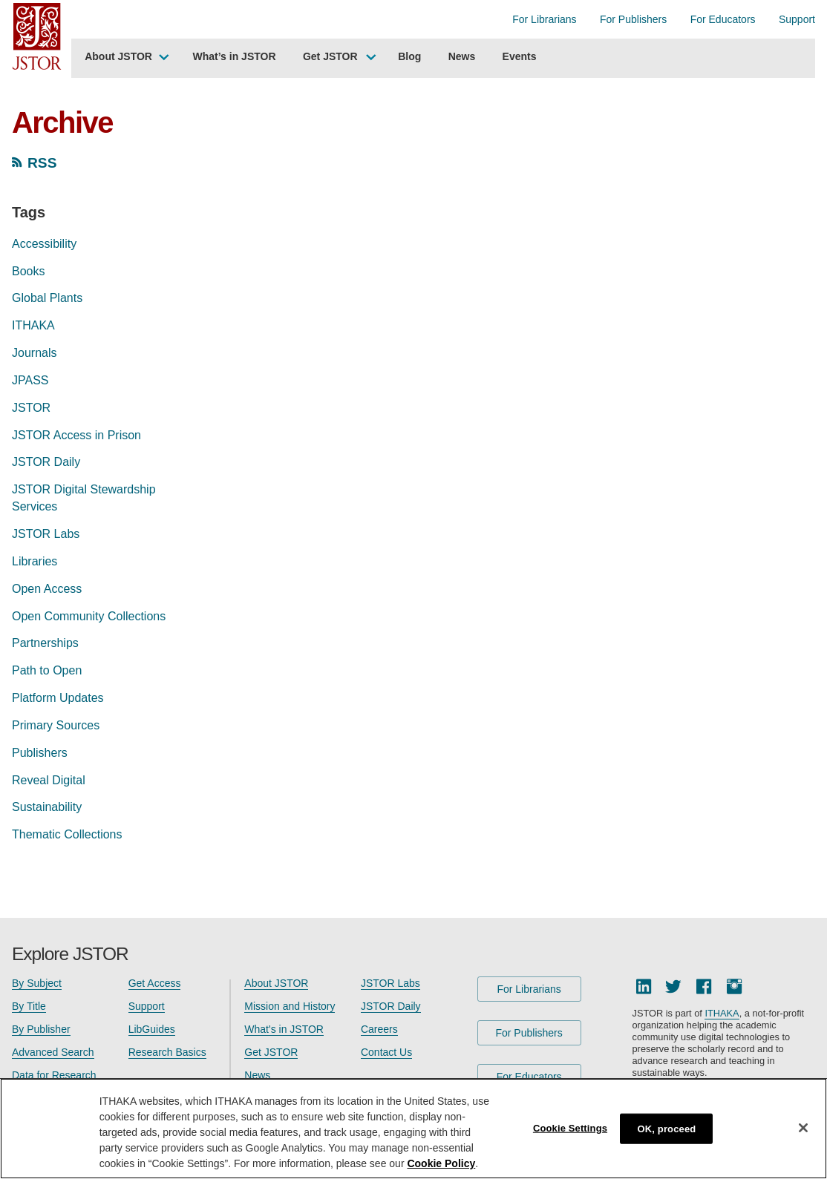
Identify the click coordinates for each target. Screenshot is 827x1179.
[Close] (803, 1127)
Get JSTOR (330, 56)
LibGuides (151, 1029)
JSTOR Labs (45, 534)
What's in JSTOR (284, 1029)
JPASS (30, 380)
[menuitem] (125, 59)
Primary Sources (55, 725)
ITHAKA (33, 325)
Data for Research (54, 1075)
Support (797, 19)
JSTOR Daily (46, 462)
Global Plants (47, 298)
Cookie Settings (570, 1127)
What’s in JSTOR (234, 56)
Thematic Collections (67, 834)
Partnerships (45, 643)
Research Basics (167, 1052)
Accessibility (44, 243)
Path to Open (47, 670)
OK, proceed (667, 1128)
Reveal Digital (48, 780)
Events (520, 56)
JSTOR (31, 407)
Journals (34, 353)
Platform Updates (58, 698)
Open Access (47, 588)
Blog (409, 56)
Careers (379, 1029)
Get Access (154, 983)
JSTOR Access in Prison (76, 435)
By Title (29, 1006)
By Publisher (41, 1029)
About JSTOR (118, 56)
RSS (41, 163)
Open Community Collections (89, 616)
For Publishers (633, 19)
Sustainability (47, 807)
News (462, 56)
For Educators (723, 19)
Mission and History (289, 1006)
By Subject (37, 983)
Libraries (34, 561)
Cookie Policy (441, 1163)
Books (28, 271)
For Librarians (544, 19)
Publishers (40, 752)
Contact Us (386, 1052)
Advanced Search (53, 1052)
